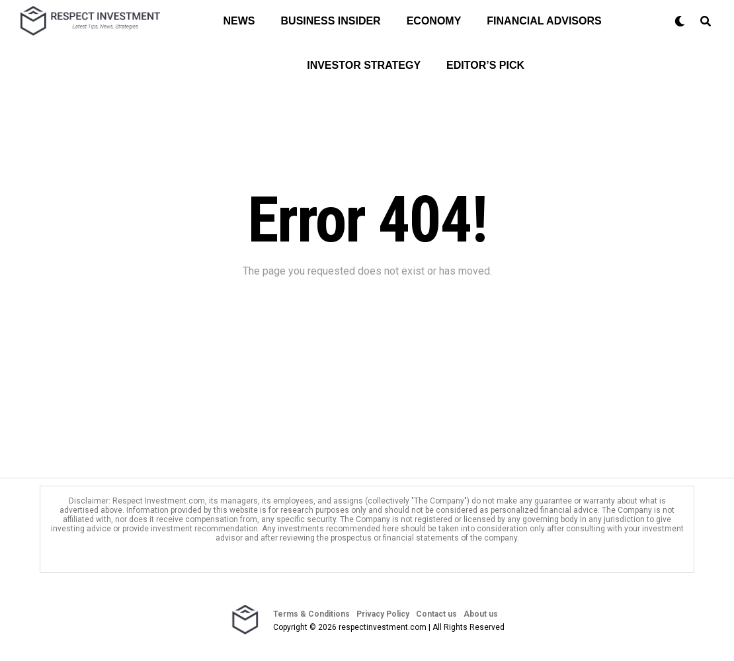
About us (481, 614)
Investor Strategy (364, 65)
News (239, 20)
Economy (434, 20)
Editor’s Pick (485, 65)
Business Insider (331, 20)
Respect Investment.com (158, 501)
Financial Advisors (544, 20)
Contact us (436, 614)
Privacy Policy (382, 614)
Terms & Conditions (311, 614)
